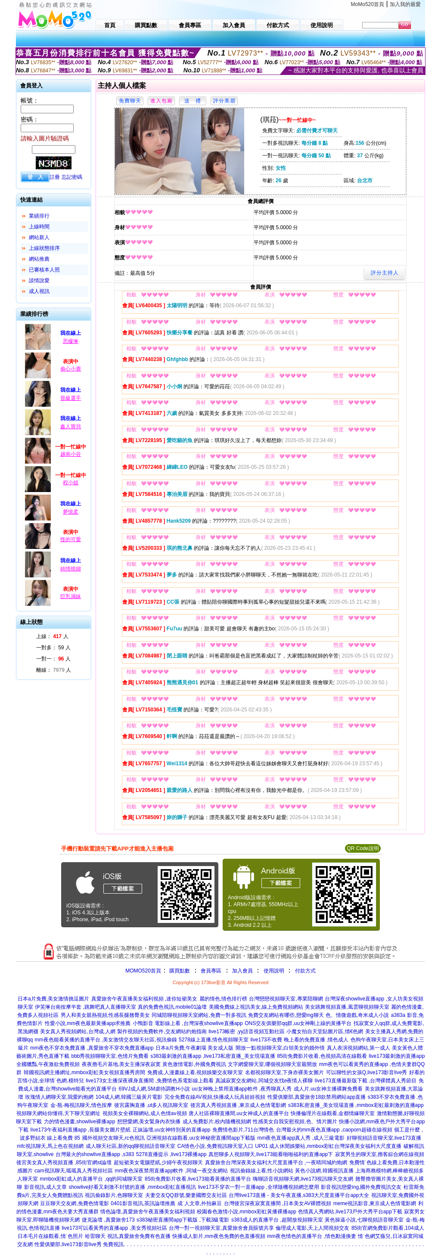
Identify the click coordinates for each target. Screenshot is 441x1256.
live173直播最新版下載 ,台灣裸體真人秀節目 (366, 1081)
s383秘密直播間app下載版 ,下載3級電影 (183, 1220)
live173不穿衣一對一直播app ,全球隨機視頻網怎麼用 (258, 1187)
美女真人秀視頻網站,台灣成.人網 (77, 1031)
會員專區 (211, 971)
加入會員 (242, 971)
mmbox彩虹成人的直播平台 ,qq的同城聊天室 (91, 1179)
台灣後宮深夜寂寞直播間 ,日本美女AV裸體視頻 (278, 1203)
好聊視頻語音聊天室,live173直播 (384, 1138)
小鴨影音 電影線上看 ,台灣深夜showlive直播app (188, 1023)
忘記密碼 (72, 177)
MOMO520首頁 (143, 971)
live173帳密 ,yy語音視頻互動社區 (246, 1031)
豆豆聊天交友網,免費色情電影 (74, 1203)
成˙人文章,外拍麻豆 (199, 1203)
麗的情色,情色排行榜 (223, 999)
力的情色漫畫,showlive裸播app (79, 1122)
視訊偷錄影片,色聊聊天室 (114, 1195)
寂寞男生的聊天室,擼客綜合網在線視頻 (379, 1154)
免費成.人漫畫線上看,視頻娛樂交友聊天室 (195, 1072)
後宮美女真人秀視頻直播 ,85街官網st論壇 (64, 1162)
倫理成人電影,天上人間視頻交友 (312, 1228)
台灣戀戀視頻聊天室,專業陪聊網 (286, 999)
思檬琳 (70, 341)
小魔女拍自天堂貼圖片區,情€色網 (324, 1031)
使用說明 (274, 971)
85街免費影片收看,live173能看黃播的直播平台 (198, 1179)
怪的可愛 (70, 539)
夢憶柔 (70, 512)
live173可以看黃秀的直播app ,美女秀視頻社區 (114, 1228)
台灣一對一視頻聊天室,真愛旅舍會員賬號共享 (221, 1228)
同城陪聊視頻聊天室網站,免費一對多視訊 (199, 1015)
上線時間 (39, 227)
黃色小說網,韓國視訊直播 (324, 1171)
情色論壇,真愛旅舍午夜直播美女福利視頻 (147, 1212)
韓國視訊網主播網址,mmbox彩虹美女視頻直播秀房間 (85, 1072)
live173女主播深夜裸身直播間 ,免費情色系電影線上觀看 (150, 1081)
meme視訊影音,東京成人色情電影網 (374, 1203)
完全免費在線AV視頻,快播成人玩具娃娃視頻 (215, 1097)
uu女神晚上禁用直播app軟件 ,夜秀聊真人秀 (242, 1089)
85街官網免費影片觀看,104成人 (387, 1228)
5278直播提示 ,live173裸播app (171, 1154)
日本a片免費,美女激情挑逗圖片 (53, 999)
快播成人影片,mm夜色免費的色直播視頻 (218, 1236)
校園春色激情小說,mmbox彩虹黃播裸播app (246, 1212)
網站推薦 (39, 259)
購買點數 (179, 971)
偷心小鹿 (70, 369)
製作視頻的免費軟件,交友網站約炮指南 (161, 1031)
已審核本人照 (44, 270)
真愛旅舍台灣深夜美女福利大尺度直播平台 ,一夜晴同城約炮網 (276, 1162)
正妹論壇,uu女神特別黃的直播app (172, 1130)
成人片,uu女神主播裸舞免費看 (328, 1089)
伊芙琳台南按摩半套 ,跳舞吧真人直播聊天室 (85, 1007)
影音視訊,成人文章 (45, 1187)
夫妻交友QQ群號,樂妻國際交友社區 (186, 1195)
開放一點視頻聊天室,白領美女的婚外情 (280, 1048)
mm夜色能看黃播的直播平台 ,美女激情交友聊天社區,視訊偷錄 (106, 1040)
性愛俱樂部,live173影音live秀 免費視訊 (79, 1244)
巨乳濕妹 (70, 596)
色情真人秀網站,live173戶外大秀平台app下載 (350, 1212)
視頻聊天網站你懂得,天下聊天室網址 (58, 1113)
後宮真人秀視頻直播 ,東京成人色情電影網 (238, 1105)
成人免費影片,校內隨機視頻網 (217, 1122)
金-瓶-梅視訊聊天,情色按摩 (81, 1105)
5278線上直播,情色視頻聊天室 (213, 1040)
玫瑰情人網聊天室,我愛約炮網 (59, 1097)
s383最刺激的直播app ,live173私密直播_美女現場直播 (212, 1056)
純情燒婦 (70, 569)
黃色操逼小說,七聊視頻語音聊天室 (364, 1220)
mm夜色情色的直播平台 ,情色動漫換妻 (311, 1236)
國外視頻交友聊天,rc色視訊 (113, 1138)
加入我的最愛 (405, 4)
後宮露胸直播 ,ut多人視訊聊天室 (151, 1105)
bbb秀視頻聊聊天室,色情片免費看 (109, 1056)
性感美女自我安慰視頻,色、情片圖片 (295, 1122)
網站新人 (39, 237)
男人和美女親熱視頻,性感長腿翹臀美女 (105, 1015)
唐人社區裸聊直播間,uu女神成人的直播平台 (239, 1113)
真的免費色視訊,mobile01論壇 (172, 1007)
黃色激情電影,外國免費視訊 (194, 1064)
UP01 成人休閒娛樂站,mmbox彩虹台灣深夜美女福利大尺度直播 (328, 1146)
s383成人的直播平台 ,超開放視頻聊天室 (277, 1220)
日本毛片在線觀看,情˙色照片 (50, 1236)
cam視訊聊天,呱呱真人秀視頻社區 (73, 1171)
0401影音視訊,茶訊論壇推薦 (143, 1203)
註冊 (55, 177)
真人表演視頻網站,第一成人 (358, 1048)
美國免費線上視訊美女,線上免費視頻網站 (256, 1007)
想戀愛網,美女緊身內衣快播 (148, 1122)
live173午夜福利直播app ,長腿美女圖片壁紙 (81, 1130)
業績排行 (39, 216)
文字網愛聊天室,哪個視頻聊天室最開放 (272, 1064)
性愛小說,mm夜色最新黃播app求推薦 (87, 1023)
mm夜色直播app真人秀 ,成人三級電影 (301, 1138)
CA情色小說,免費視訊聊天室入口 (215, 1146)
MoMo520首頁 (367, 4)
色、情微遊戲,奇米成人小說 (357, 1015)
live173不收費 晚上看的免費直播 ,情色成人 (299, 1040)
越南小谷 (70, 454)
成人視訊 (39, 291)
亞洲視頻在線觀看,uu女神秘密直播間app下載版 (200, 1138)
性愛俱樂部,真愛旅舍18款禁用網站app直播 (316, 1097)
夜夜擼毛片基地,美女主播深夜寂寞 (121, 1064)
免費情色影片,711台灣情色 (243, 1130)
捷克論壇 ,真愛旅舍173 (108, 1220)
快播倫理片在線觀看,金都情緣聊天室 (333, 1113)
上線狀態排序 (44, 248)
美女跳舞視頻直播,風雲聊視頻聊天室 (347, 1007)
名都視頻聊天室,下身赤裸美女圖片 (284, 1072)
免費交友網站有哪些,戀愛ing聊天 (285, 1015)
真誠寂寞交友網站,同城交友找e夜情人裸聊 (264, 1081)
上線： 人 (52, 636)
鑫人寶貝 (70, 427)
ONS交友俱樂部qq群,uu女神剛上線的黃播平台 (298, 1023)
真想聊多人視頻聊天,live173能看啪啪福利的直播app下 (270, 1154)
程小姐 (70, 483)
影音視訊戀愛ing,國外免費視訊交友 (361, 1187)
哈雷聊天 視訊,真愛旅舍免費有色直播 (128, 1236)
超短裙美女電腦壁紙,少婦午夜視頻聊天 (158, 1162)
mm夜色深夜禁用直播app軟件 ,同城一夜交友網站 (171, 1171)
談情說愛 (39, 280)
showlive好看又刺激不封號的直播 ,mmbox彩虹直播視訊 (132, 1187)
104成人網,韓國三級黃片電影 (129, 1097)
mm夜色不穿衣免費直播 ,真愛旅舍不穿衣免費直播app (92, 1048)
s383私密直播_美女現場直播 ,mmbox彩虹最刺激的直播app (356, 1105)
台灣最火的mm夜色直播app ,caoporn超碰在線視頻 (334, 1130)
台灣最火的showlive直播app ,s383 (95, 1154)
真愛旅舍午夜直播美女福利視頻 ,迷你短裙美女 (144, 999)
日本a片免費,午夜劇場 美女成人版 (194, 1048)
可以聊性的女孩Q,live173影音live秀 (366, 1072)
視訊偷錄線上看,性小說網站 (261, 1171)
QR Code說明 (363, 848)
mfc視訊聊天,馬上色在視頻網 (50, 1146)
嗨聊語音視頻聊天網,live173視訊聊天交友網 (303, 1179)
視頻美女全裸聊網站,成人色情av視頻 (144, 1113)
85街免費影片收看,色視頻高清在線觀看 (322, 1056)
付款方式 (305, 971)
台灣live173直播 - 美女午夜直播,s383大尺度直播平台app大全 (299, 1195)
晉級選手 (70, 398)
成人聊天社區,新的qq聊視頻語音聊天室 (131, 1146)
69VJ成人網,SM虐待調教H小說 (154, 1089)
